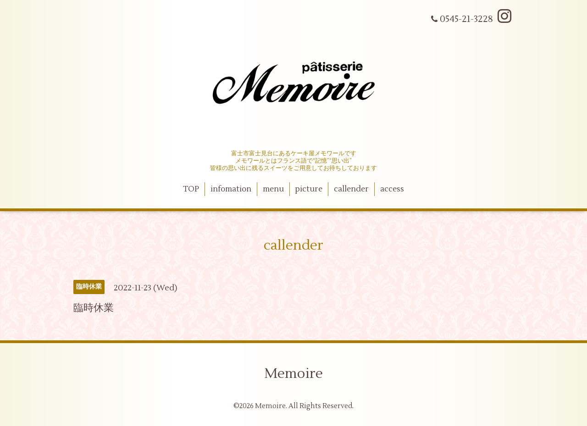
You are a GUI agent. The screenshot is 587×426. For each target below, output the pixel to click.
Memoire (293, 373)
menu (273, 189)
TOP (191, 189)
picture (308, 189)
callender (351, 189)
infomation (230, 189)
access (392, 189)
